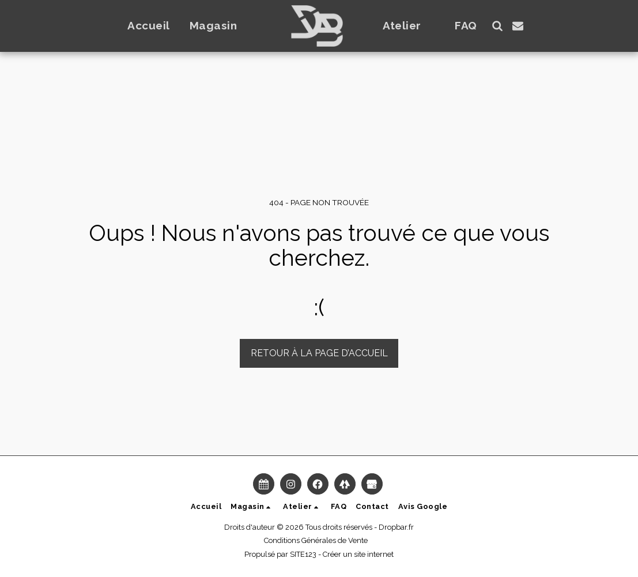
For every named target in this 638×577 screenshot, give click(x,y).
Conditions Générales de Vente (316, 540)
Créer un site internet (358, 554)
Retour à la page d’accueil (319, 353)
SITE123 (303, 554)
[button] (220, 26)
